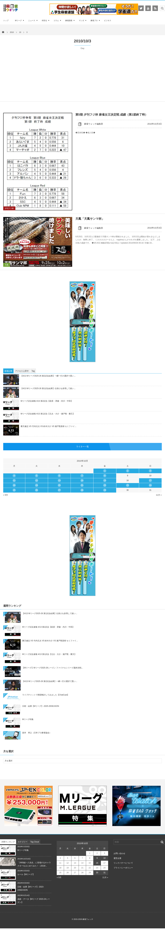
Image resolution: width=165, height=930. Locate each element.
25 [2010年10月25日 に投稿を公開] (14, 490)
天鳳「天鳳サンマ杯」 (89, 218)
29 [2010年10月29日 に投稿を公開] (105, 490)
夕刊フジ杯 (9, 208)
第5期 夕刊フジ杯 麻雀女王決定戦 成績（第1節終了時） (111, 114)
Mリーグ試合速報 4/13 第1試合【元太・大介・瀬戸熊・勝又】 (48, 414)
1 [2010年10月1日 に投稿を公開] (104, 471)
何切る (44, 20)
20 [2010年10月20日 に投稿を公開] (59, 485)
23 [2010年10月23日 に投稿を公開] (127, 485)
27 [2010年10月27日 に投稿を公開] (59, 490)
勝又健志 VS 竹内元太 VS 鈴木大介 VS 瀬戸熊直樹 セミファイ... (48, 426)
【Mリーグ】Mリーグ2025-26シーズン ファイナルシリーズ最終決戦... (52, 668)
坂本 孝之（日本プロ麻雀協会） (36, 733)
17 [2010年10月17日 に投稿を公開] (150, 480)
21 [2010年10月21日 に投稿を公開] (82, 485)
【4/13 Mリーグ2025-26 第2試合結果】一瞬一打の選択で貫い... (48, 376)
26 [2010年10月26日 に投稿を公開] (36, 490)
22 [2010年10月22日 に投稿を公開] (105, 485)
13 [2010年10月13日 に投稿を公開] (59, 480)
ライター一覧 (82, 446)
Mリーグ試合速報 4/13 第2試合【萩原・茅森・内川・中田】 (47, 401)
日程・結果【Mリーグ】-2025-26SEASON (40, 706)
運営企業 (117, 858)
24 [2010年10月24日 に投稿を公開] (150, 485)
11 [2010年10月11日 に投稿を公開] (14, 480)
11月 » (159, 495)
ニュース (31, 20)
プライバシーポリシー (123, 868)
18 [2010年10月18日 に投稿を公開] (14, 485)
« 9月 (5, 495)
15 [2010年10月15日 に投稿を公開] (105, 480)
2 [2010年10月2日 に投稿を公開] (127, 471)
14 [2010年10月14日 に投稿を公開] (82, 480)
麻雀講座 (68, 20)
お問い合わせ (119, 853)
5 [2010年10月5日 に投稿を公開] (36, 476)
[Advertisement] (82, 74)
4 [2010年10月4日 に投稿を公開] (14, 476)
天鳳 (6, 265)
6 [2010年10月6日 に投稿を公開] (59, 476)
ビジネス (107, 20)
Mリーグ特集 (28, 719)
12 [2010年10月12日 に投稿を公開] (36, 480)
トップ (6, 20)
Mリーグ (18, 20)
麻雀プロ (94, 20)
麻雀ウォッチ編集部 (90, 124)
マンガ (81, 20)
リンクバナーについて (123, 863)
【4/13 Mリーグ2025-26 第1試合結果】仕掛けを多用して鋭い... (48, 388)
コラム (56, 20)
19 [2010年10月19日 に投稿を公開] (36, 485)
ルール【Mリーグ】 (25, 874)
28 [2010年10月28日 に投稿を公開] (82, 490)
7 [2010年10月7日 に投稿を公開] (82, 476)
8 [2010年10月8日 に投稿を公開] (104, 476)
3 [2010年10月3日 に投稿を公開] (150, 471)
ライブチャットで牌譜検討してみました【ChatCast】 (45, 695)
